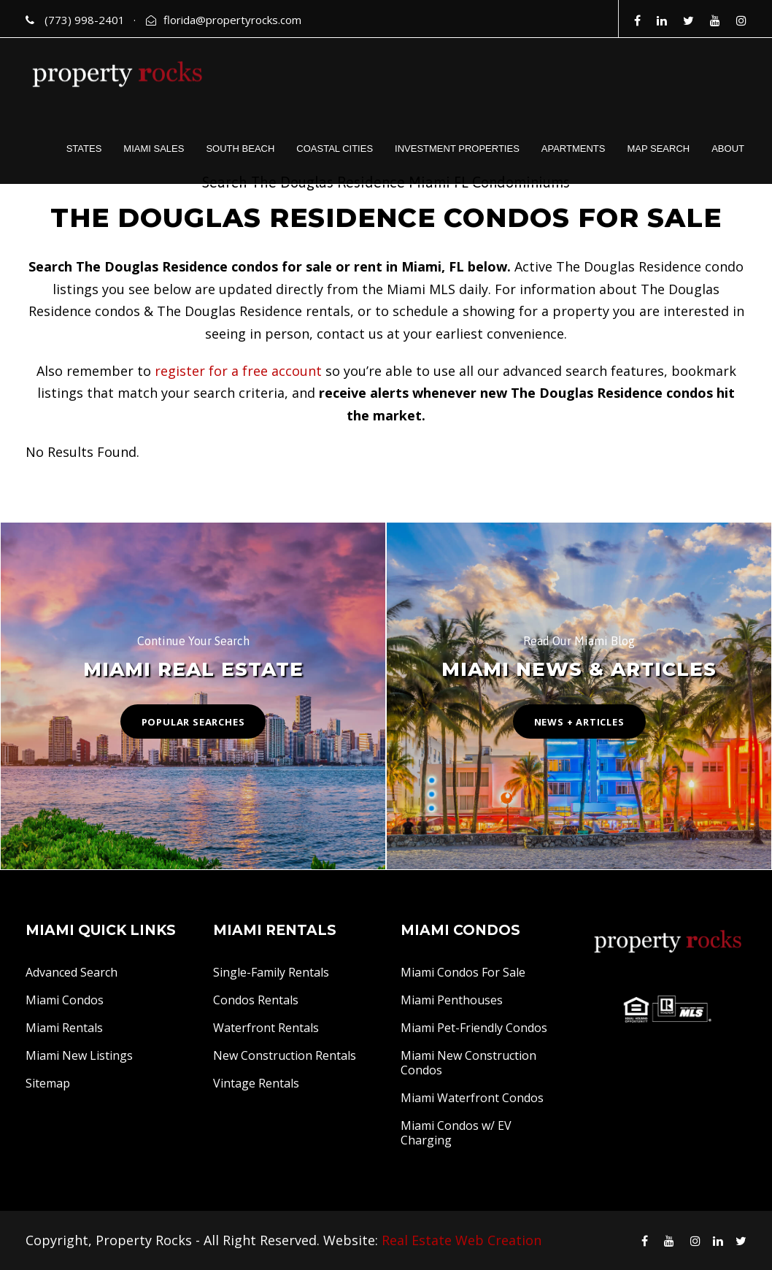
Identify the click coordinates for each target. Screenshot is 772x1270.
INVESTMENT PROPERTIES (457, 148)
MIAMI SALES (153, 148)
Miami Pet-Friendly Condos (474, 1028)
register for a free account (238, 371)
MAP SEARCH (658, 148)
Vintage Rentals (256, 1083)
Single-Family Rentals (271, 972)
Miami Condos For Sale (463, 972)
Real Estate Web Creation (461, 1240)
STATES (84, 148)
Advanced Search (71, 972)
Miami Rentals (64, 1028)
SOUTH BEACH (240, 148)
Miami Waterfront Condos (472, 1098)
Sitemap (48, 1083)
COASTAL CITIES (334, 148)
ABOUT (727, 148)
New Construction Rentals (284, 1055)
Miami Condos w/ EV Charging (456, 1132)
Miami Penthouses (452, 1000)
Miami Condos (65, 1000)
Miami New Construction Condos (468, 1062)
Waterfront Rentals (266, 1028)
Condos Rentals (255, 1000)
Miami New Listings (79, 1055)
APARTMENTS (573, 148)
